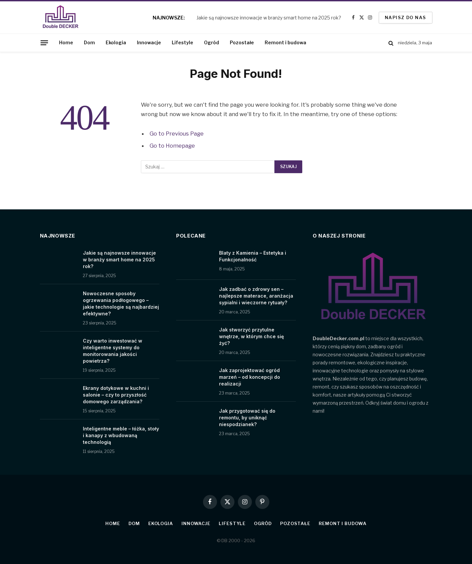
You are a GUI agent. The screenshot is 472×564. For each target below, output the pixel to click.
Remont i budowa (285, 42)
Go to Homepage (172, 145)
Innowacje (149, 42)
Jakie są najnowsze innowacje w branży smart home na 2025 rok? (269, 17)
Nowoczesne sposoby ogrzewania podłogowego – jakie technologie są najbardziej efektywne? (121, 303)
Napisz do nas (405, 17)
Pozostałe (242, 42)
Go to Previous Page (177, 133)
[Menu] (44, 42)
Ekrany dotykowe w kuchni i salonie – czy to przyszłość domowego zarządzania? (116, 394)
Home (66, 42)
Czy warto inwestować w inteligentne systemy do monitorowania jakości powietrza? (112, 351)
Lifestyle (182, 42)
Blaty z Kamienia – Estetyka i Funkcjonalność (252, 256)
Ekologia (116, 42)
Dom (89, 42)
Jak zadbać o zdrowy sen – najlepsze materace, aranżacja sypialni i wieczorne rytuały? (256, 295)
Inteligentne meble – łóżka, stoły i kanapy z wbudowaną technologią (121, 435)
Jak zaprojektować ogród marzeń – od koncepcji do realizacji (249, 377)
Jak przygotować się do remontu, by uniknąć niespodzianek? (247, 417)
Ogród (211, 42)
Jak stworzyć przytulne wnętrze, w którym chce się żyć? (251, 336)
